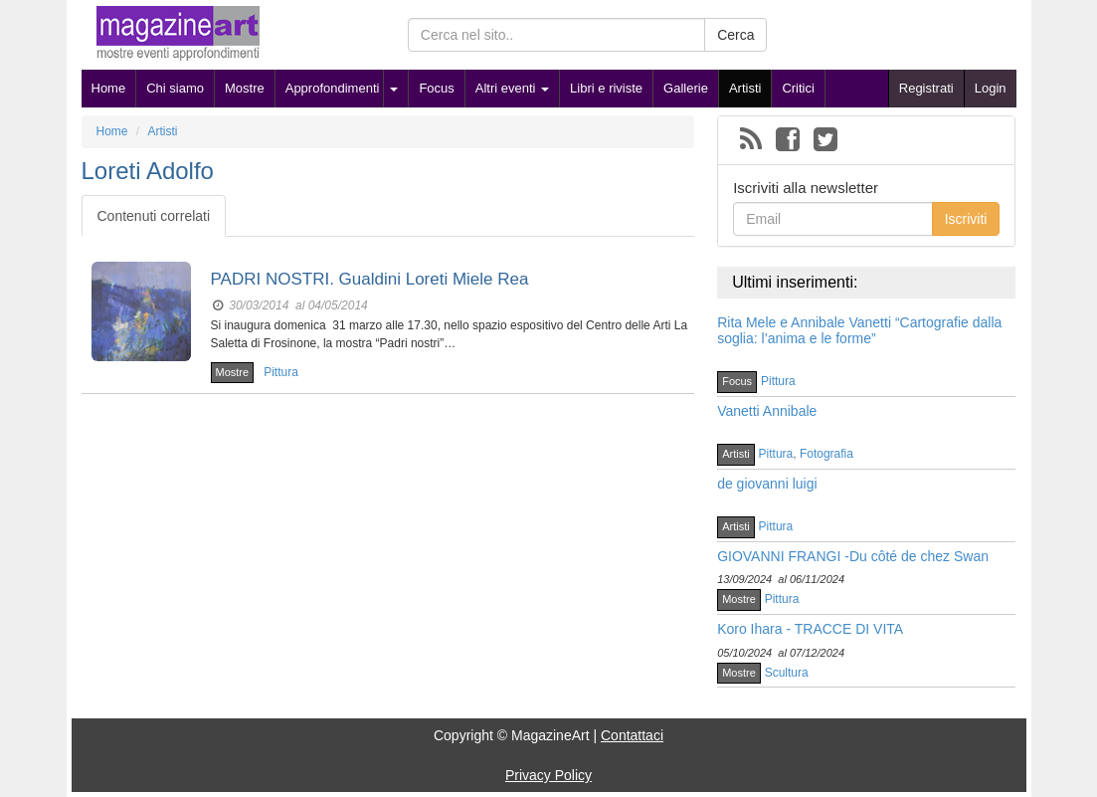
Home (108, 88)
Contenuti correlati (154, 216)
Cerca (735, 35)
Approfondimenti (332, 88)
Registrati (926, 88)
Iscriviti (966, 219)
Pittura (281, 372)
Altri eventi (512, 88)
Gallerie (685, 88)
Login (990, 88)
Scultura (787, 673)
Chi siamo (175, 88)
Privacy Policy (548, 775)
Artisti (745, 88)
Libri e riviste (606, 88)
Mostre (245, 88)
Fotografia (826, 454)
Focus (436, 88)
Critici (798, 88)
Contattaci (632, 735)
